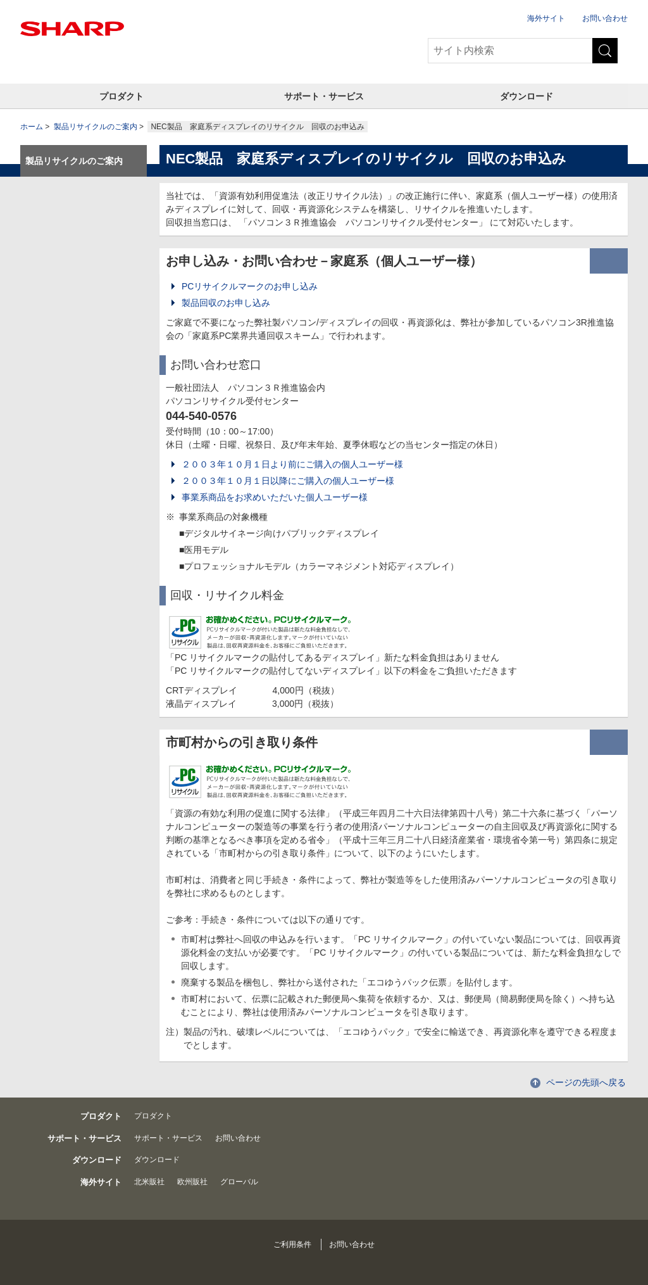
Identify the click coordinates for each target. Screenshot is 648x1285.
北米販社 (149, 1181)
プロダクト (121, 96)
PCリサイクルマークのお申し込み (250, 286)
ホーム (31, 126)
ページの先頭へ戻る (586, 1082)
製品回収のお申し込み (226, 303)
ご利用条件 (292, 1244)
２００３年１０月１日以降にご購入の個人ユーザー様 (288, 481)
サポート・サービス (324, 96)
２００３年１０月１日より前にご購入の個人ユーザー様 (292, 464)
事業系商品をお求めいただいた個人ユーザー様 (275, 497)
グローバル (239, 1181)
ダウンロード (526, 96)
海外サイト (546, 18)
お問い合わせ (605, 18)
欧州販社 (192, 1181)
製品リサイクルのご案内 (95, 126)
